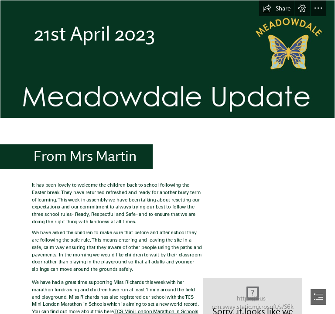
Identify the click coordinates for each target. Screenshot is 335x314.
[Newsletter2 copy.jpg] (167, 59)
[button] (276, 8)
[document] (167, 157)
